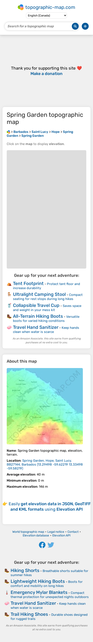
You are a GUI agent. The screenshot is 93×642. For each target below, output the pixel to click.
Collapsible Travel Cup (36, 305)
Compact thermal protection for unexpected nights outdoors (50, 595)
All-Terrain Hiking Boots (38, 316)
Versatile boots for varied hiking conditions (46, 319)
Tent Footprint (28, 283)
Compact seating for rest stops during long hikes (48, 297)
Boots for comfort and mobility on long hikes (47, 584)
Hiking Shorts (25, 570)
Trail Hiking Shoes (29, 614)
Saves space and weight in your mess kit (47, 308)
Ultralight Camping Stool (39, 294)
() (45, 464)
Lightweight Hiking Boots (38, 581)
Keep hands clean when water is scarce (46, 330)
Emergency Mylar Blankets (39, 592)
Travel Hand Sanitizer (35, 327)
